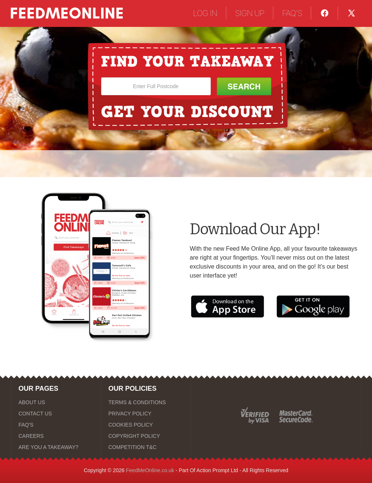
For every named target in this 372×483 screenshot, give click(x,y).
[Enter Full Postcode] (156, 86)
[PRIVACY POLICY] (146, 413)
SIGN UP (249, 13)
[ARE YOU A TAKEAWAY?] (56, 447)
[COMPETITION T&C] (146, 447)
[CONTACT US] (56, 413)
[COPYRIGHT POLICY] (146, 436)
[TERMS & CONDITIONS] (146, 402)
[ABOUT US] (56, 402)
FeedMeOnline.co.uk (150, 470)
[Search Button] (244, 86)
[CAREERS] (56, 436)
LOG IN (205, 13)
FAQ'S (292, 13)
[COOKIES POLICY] (146, 424)
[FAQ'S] (56, 424)
